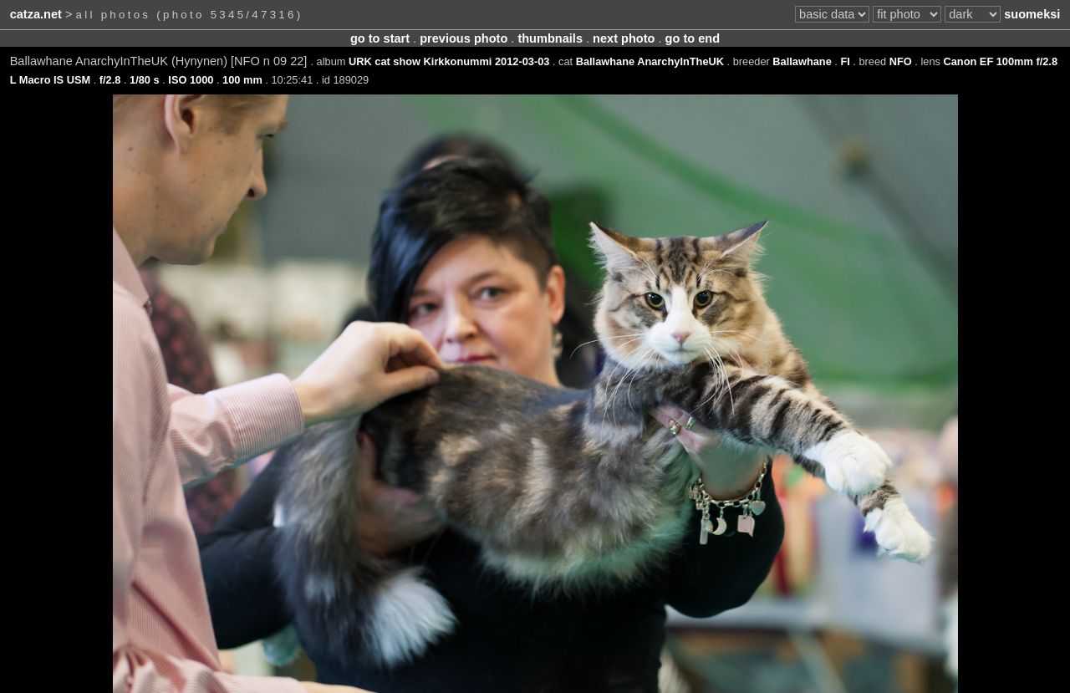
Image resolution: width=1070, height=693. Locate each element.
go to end (692, 38)
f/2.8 (110, 80)
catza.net (36, 14)
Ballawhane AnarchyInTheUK (650, 61)
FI (844, 61)
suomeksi (1032, 14)
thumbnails (550, 38)
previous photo (463, 38)
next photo (624, 38)
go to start (380, 38)
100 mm (242, 80)
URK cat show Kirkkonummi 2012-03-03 (449, 61)
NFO (900, 61)
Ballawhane (801, 61)
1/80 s (145, 80)
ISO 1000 (190, 80)
